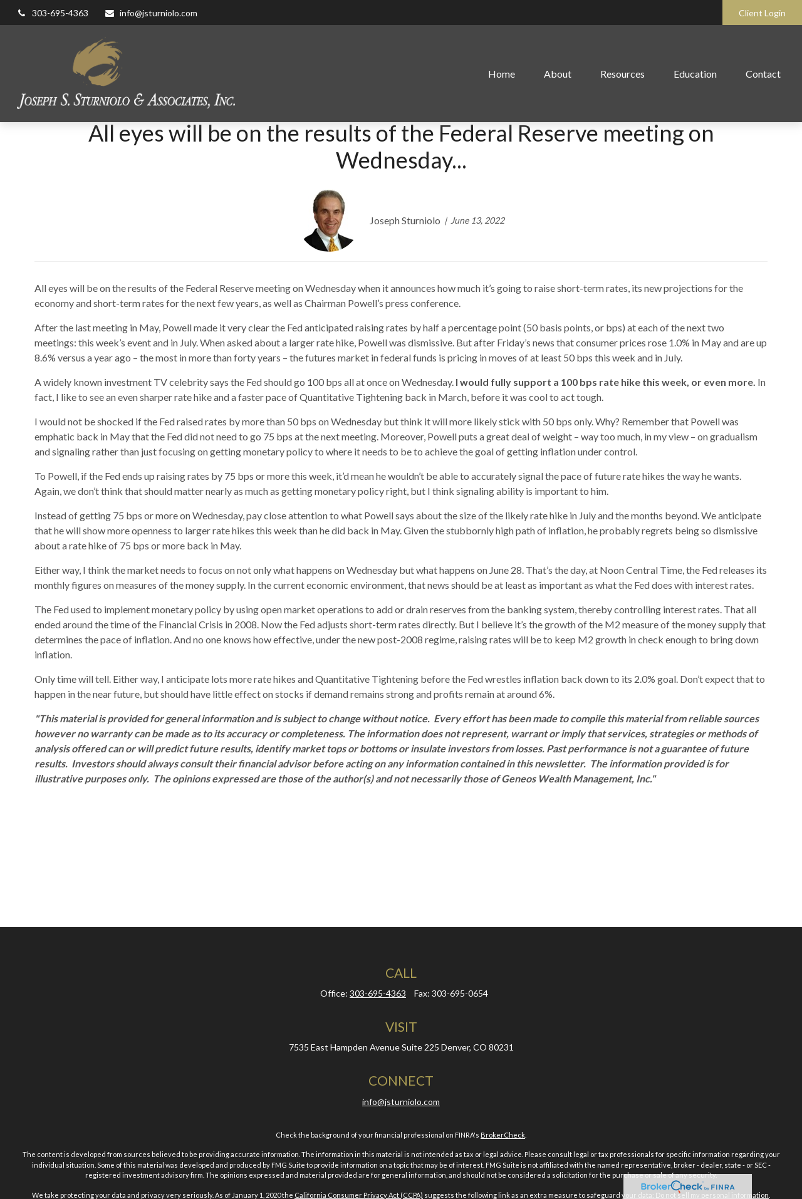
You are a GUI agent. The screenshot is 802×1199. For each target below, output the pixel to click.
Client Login (762, 13)
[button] (501, 73)
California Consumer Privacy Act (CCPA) (358, 1195)
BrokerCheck (503, 1135)
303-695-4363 (52, 13)
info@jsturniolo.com (150, 13)
